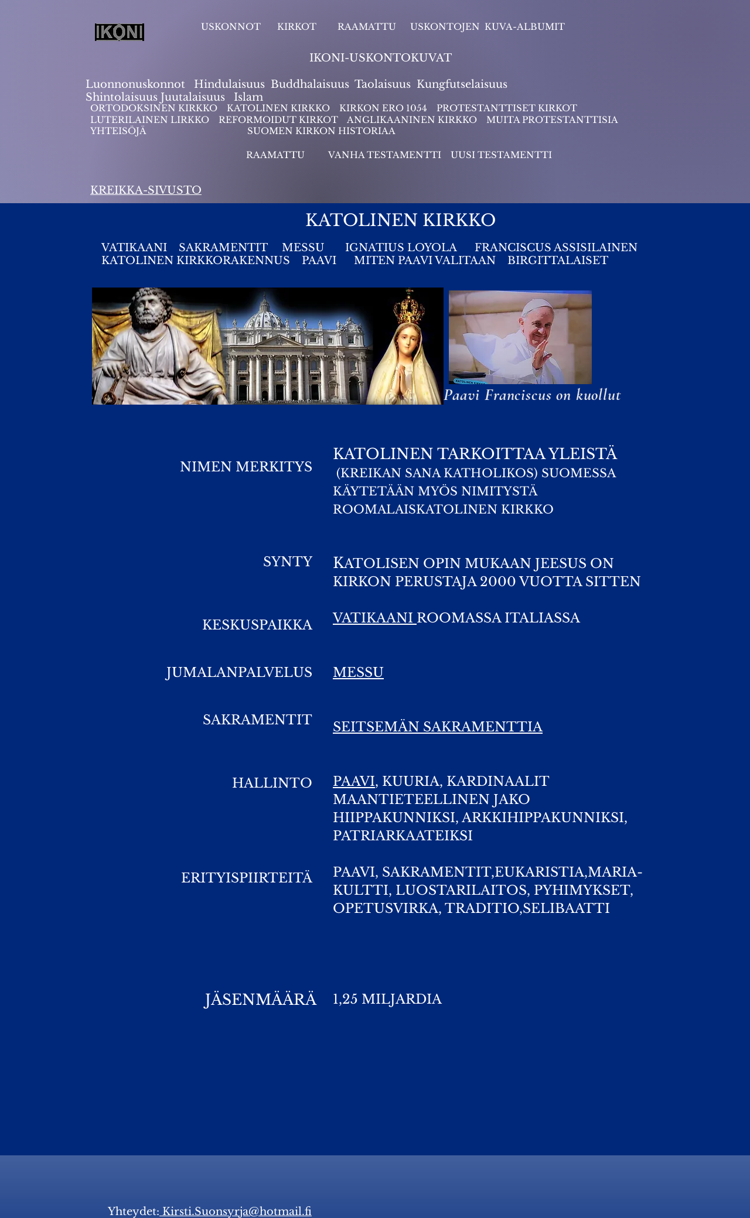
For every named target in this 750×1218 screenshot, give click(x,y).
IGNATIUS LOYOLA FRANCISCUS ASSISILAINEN (491, 247)
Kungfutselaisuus (462, 84)
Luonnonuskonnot (137, 84)
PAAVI (354, 781)
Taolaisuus (382, 84)
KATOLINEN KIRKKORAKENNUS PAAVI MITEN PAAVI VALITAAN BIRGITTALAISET (354, 260)
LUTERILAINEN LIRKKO (151, 119)
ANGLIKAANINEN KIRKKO (412, 119)
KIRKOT (298, 26)
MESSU (305, 247)
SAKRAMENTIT (223, 247)
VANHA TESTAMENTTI (386, 154)
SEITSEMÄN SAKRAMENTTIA (438, 727)
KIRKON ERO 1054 (383, 108)
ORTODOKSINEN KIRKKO (155, 108)
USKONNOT (231, 26)
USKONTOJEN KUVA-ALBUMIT (487, 26)
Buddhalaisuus (310, 84)
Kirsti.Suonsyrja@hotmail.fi (235, 1211)
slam (250, 97)
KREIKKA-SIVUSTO (146, 190)
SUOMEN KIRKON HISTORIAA (321, 130)
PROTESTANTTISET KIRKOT (507, 108)
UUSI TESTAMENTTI (501, 154)
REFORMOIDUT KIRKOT (278, 119)
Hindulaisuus (228, 84)
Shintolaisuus (123, 97)
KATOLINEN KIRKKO (279, 108)
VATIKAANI (134, 247)
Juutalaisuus (193, 97)
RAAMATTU (367, 26)
